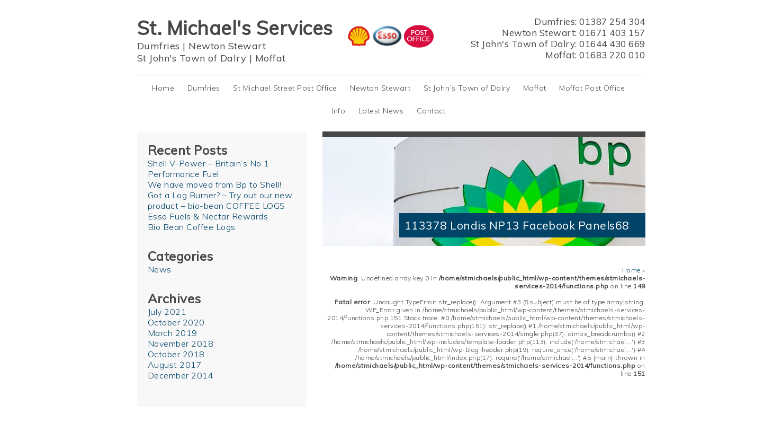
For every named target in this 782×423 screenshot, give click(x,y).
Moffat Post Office (592, 88)
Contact (431, 111)
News (160, 269)
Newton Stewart (227, 46)
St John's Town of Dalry (192, 58)
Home (163, 88)
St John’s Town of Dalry (467, 88)
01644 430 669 (612, 43)
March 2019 (172, 333)
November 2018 (181, 343)
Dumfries (158, 46)
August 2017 (175, 364)
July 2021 (167, 311)
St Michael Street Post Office (285, 88)
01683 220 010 (612, 54)
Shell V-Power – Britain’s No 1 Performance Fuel (208, 168)
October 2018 (176, 354)
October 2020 (176, 322)
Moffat (270, 58)
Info (338, 111)
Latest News (381, 111)
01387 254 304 (612, 21)
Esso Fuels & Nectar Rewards (208, 216)
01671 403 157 (612, 32)
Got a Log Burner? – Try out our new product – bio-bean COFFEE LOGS (220, 200)
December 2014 (181, 375)
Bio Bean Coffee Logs (192, 227)
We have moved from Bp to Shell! (215, 184)
